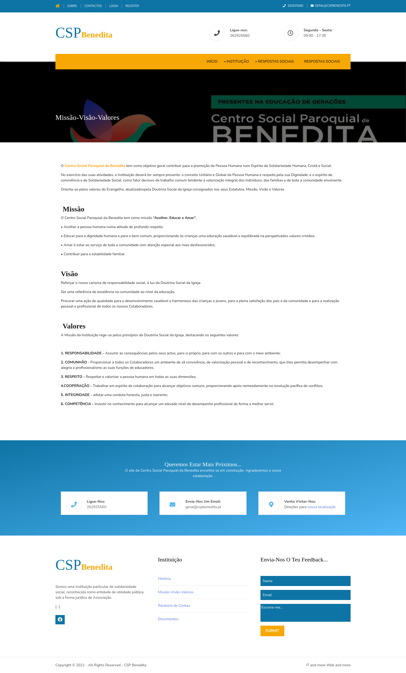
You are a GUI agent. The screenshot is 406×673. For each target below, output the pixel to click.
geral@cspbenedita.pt (333, 6)
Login (113, 6)
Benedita (84, 34)
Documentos (168, 619)
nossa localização (321, 506)
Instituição (238, 61)
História (164, 578)
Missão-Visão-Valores (175, 592)
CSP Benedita (135, 665)
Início (212, 61)
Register (132, 6)
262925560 (295, 6)
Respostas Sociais (276, 61)
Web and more (339, 665)
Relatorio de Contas (174, 605)
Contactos (93, 6)
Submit (272, 630)
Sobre (72, 6)
